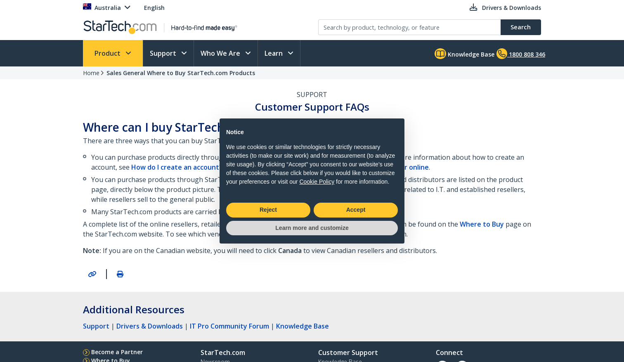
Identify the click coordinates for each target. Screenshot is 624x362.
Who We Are (221, 53)
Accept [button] (356, 209)
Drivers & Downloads (149, 326)
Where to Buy (482, 224)
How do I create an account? (176, 167)
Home (91, 73)
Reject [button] (268, 209)
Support (164, 53)
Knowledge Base (464, 53)
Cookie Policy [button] (316, 181)
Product (108, 53)
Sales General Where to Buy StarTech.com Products (180, 73)
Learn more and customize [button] (311, 228)
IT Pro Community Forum (229, 326)
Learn (274, 53)
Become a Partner (117, 352)
